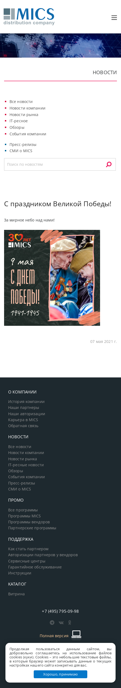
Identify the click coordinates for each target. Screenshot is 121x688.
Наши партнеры (23, 407)
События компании (28, 133)
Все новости (21, 101)
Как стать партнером (28, 548)
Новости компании (27, 108)
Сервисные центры (26, 561)
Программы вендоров (29, 522)
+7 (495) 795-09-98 (60, 611)
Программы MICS (24, 516)
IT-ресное (19, 120)
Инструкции (19, 573)
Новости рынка (24, 114)
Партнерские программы (32, 528)
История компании (26, 401)
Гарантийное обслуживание (35, 567)
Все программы (23, 510)
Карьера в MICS (23, 419)
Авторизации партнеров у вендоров (43, 554)
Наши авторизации (26, 413)
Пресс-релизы (23, 144)
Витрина (16, 594)
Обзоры (17, 127)
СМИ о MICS (21, 150)
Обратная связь (23, 425)
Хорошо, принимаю (60, 674)
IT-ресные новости (26, 464)
